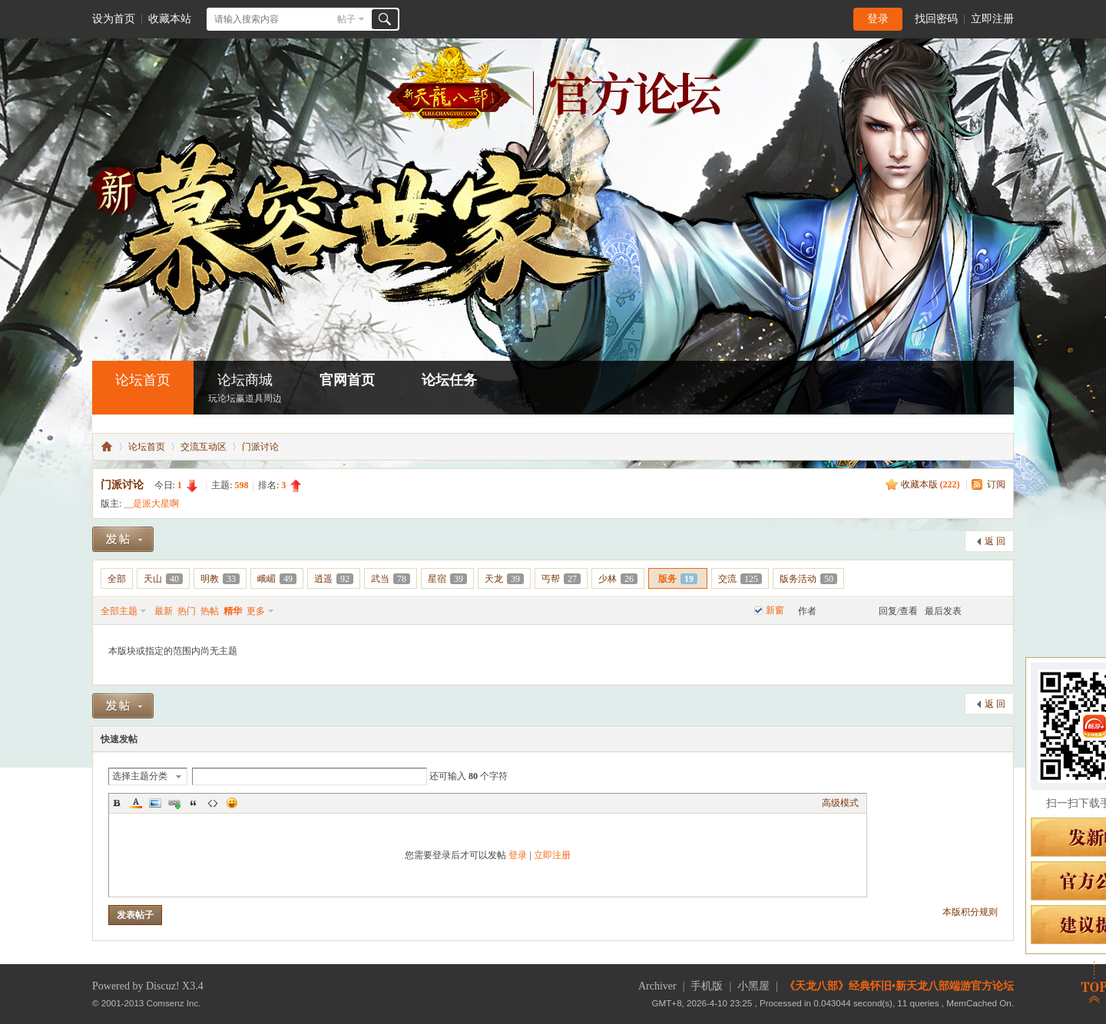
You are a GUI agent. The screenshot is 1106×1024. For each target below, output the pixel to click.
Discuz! (163, 986)
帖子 (346, 19)
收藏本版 (930, 484)
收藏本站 (169, 19)
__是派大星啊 (151, 503)
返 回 (995, 541)
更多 (256, 611)
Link (174, 803)
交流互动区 (203, 446)
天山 (163, 578)
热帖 (209, 611)
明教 (220, 578)
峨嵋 (276, 578)
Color (136, 803)
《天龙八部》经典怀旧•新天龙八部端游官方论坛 (899, 986)
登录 (878, 19)
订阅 (996, 484)
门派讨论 (260, 446)
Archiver (657, 986)
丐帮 (561, 578)
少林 (617, 578)
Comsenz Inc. (174, 1003)
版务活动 (808, 578)
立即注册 (992, 19)
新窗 (775, 610)
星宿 (447, 578)
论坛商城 (245, 389)
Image (155, 803)
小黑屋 (753, 986)
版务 (677, 578)
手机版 (706, 986)
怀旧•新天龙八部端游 (107, 447)
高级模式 (840, 803)
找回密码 (936, 19)
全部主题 (119, 611)
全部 (117, 578)
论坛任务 (449, 380)
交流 (740, 578)
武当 (390, 578)
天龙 (504, 578)
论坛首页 (143, 380)
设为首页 (113, 19)
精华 (233, 611)
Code (212, 803)
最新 (163, 611)
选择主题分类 (139, 776)
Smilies (232, 803)
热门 (186, 611)
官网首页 (347, 380)
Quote (193, 803)
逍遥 (333, 578)
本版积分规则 (970, 912)
